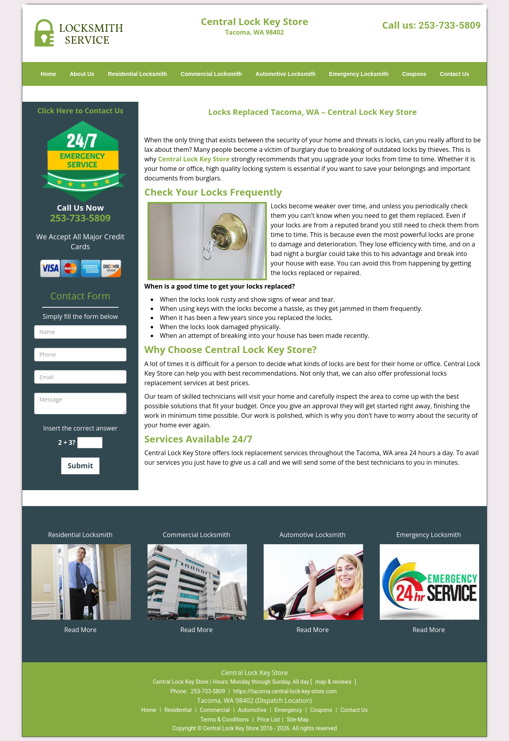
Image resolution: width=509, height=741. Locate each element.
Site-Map (298, 719)
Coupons (414, 74)
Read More (80, 629)
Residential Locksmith (137, 74)
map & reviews (334, 682)
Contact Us (454, 74)
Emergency (288, 710)
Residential (178, 710)
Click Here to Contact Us (80, 110)
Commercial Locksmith (211, 74)
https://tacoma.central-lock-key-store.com (285, 691)
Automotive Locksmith (286, 74)
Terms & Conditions (224, 719)
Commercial (215, 710)
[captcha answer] (90, 442)
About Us (82, 74)
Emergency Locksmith (359, 74)
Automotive (252, 710)
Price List (268, 719)
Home (48, 74)
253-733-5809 (449, 25)
